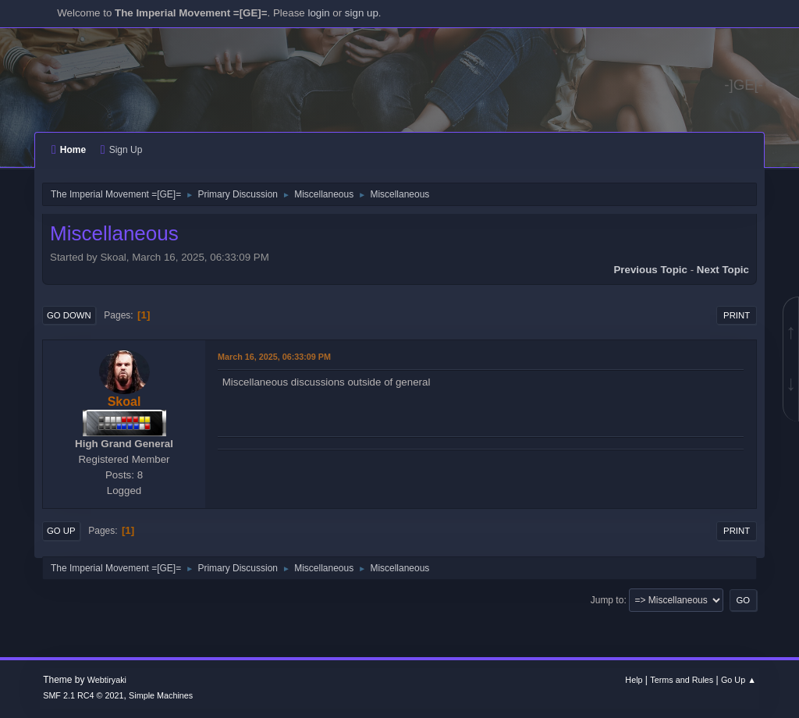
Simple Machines (161, 695)
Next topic (723, 269)
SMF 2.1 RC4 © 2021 (83, 695)
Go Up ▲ (738, 679)
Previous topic (650, 269)
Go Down (69, 315)
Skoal (124, 401)
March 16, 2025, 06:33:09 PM (274, 356)
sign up (361, 13)
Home (68, 149)
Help (633, 679)
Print (736, 315)
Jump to (607, 600)
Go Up (61, 530)
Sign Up (121, 149)
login (318, 13)
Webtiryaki (106, 679)
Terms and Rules (681, 679)
